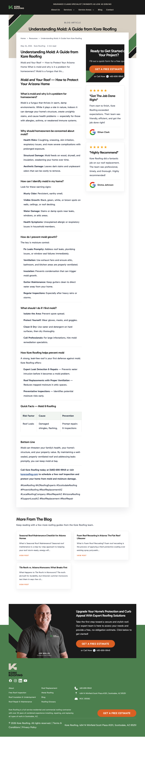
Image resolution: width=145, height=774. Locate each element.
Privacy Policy (29, 727)
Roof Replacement (49, 688)
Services (69, 10)
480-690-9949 (114, 76)
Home (23, 38)
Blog (100, 10)
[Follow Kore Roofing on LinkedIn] (20, 680)
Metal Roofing (47, 692)
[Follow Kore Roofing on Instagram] (15, 680)
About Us (55, 10)
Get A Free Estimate (108, 69)
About (11, 688)
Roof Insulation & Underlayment (22, 697)
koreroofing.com (29, 474)
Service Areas (86, 10)
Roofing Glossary (48, 701)
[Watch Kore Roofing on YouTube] (25, 680)
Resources (33, 38)
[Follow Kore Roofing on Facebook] (10, 680)
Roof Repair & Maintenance (20, 701)
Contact (110, 10)
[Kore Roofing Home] (16, 7)
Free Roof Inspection (17, 692)
